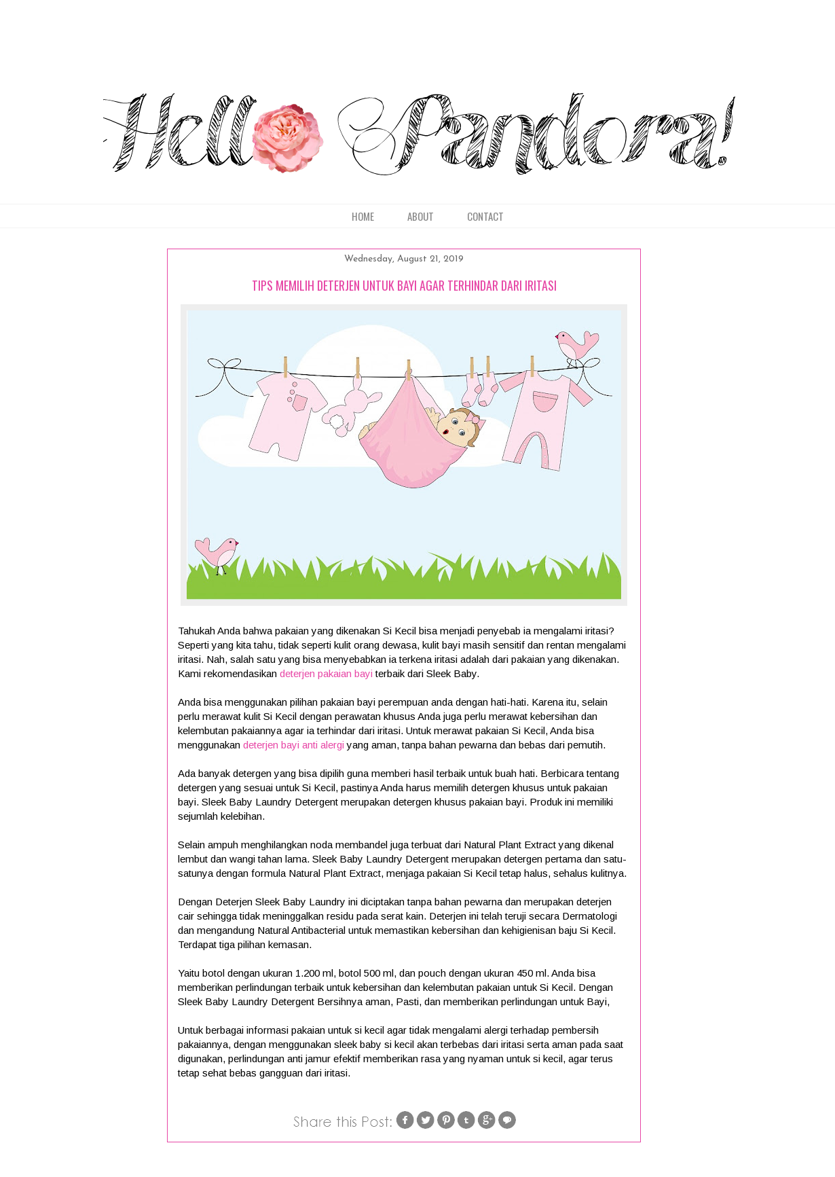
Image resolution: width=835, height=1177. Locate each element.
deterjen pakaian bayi (326, 673)
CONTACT (485, 216)
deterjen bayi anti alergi (293, 744)
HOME (363, 216)
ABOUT (420, 216)
